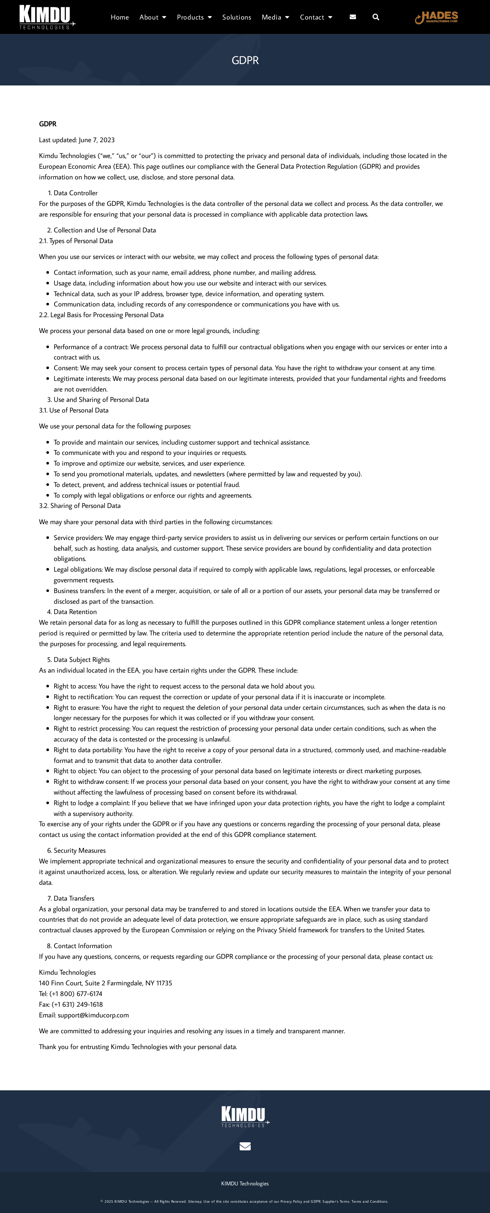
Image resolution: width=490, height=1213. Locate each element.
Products (194, 17)
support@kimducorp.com (93, 1014)
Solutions (236, 16)
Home (120, 16)
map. (198, 1201)
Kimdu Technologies (67, 155)
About (153, 17)
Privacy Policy (291, 1201)
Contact (316, 17)
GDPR (315, 1201)
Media (276, 17)
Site (191, 1201)
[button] (376, 17)
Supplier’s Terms (335, 1201)
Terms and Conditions (369, 1201)
